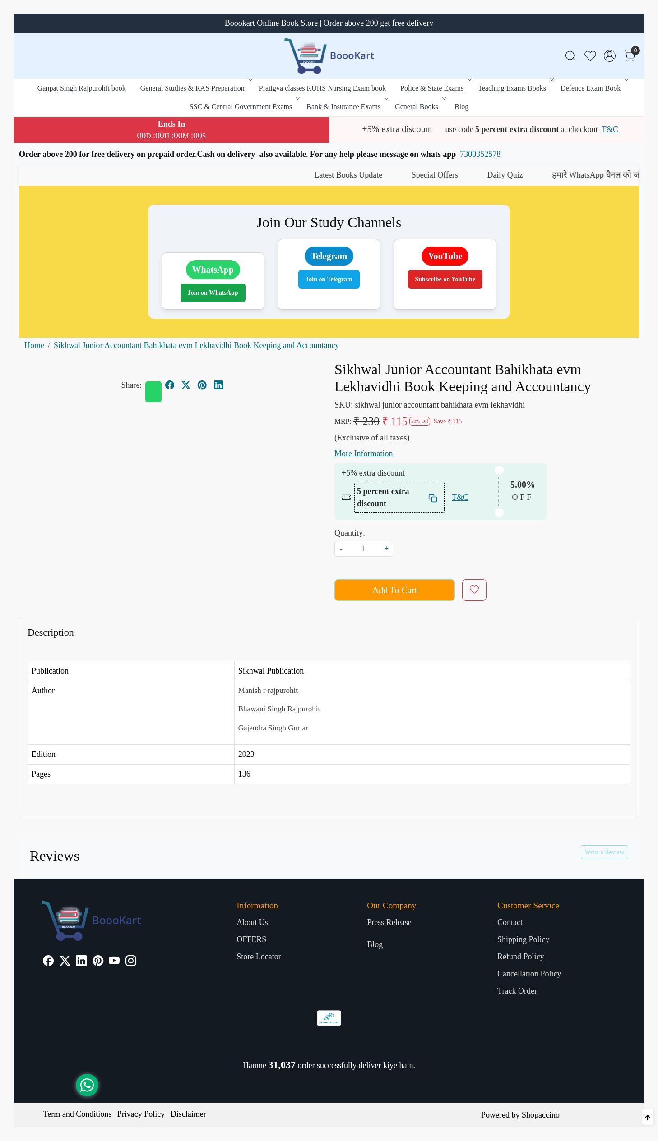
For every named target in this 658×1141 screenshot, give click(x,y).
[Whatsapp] (153, 391)
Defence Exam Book (593, 88)
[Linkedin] (81, 962)
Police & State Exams (434, 88)
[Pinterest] (98, 962)
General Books (419, 106)
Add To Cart (394, 590)
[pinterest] (202, 385)
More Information (363, 453)
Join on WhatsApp (213, 292)
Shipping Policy (523, 939)
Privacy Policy (141, 1113)
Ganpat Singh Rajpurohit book (81, 88)
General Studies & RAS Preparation (195, 88)
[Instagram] (131, 962)
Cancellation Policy (529, 973)
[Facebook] (48, 962)
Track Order (517, 990)
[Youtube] (114, 962)
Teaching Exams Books (515, 88)
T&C (610, 129)
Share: (131, 384)
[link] (570, 56)
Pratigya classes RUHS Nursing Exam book (322, 88)
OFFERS (251, 939)
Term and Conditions (77, 1113)
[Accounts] (609, 56)
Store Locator (258, 956)
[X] (65, 962)
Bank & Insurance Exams (346, 106)
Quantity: (349, 532)
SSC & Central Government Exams (244, 106)
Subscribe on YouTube (445, 279)
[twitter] (186, 385)
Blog (461, 106)
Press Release (389, 922)
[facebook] (170, 385)
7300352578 (480, 154)
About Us (252, 922)
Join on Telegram (329, 279)
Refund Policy (520, 956)
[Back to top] (647, 1117)
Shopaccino (541, 1114)
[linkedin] (218, 385)
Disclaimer (188, 1113)
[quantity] (363, 549)
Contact (510, 922)
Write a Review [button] (604, 852)
